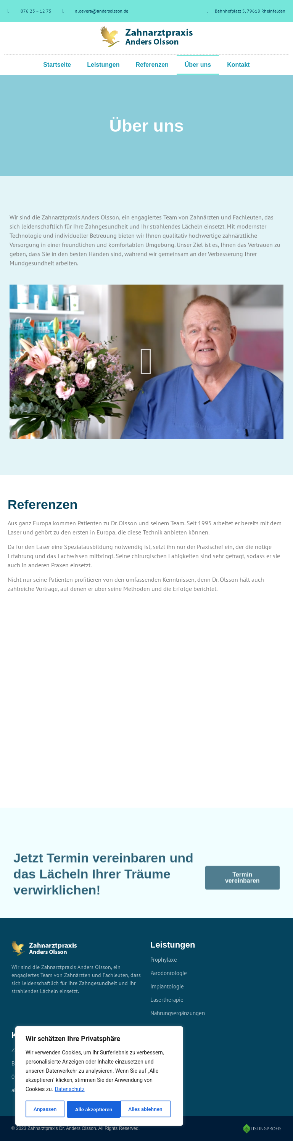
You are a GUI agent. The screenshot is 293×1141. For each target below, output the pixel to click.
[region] (99, 1076)
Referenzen (152, 64)
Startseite (57, 64)
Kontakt (238, 64)
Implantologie (167, 986)
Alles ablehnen (91, 1109)
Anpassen (44, 1109)
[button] (147, 362)
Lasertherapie (167, 999)
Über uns (198, 64)
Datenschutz (70, 1090)
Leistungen (103, 64)
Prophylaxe (163, 959)
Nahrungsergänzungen (177, 1013)
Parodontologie (168, 973)
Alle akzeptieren (146, 1109)
